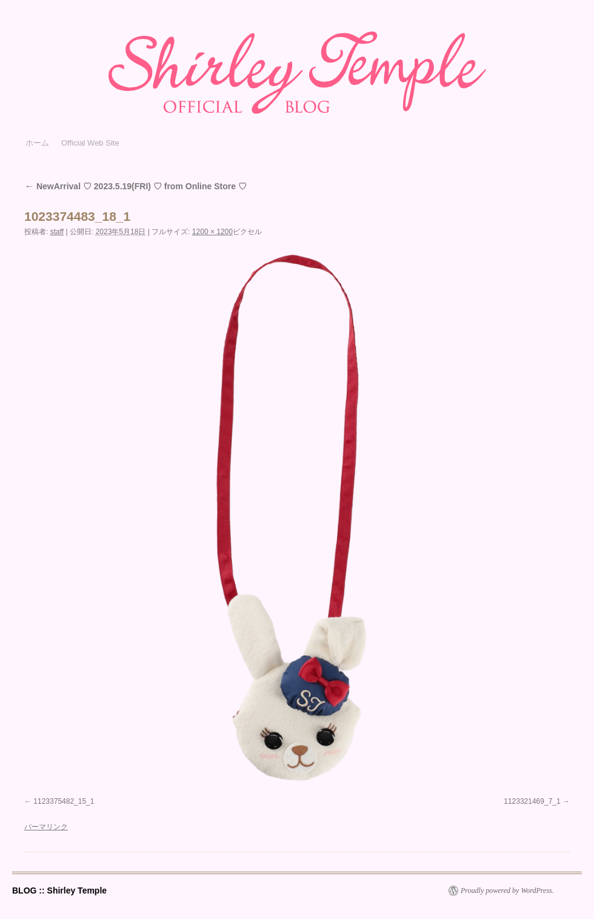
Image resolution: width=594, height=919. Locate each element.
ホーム (37, 142)
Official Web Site (90, 142)
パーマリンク (46, 827)
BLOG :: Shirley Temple (59, 890)
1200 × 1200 (212, 231)
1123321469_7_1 (532, 801)
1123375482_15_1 (63, 801)
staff (57, 231)
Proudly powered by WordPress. (507, 890)
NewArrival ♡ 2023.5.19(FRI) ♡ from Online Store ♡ (135, 186)
